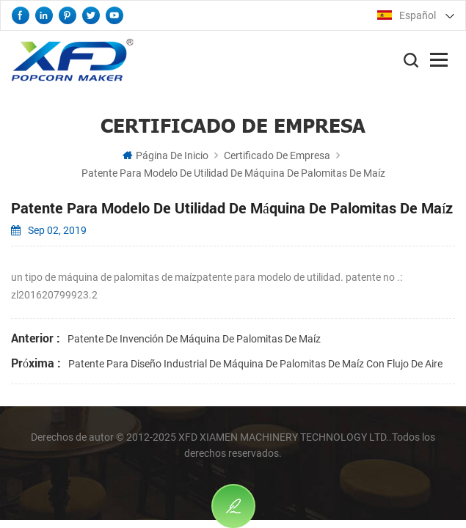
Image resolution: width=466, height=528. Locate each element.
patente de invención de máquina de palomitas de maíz (194, 339)
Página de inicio (165, 155)
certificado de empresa (277, 155)
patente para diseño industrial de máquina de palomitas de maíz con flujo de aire (255, 364)
